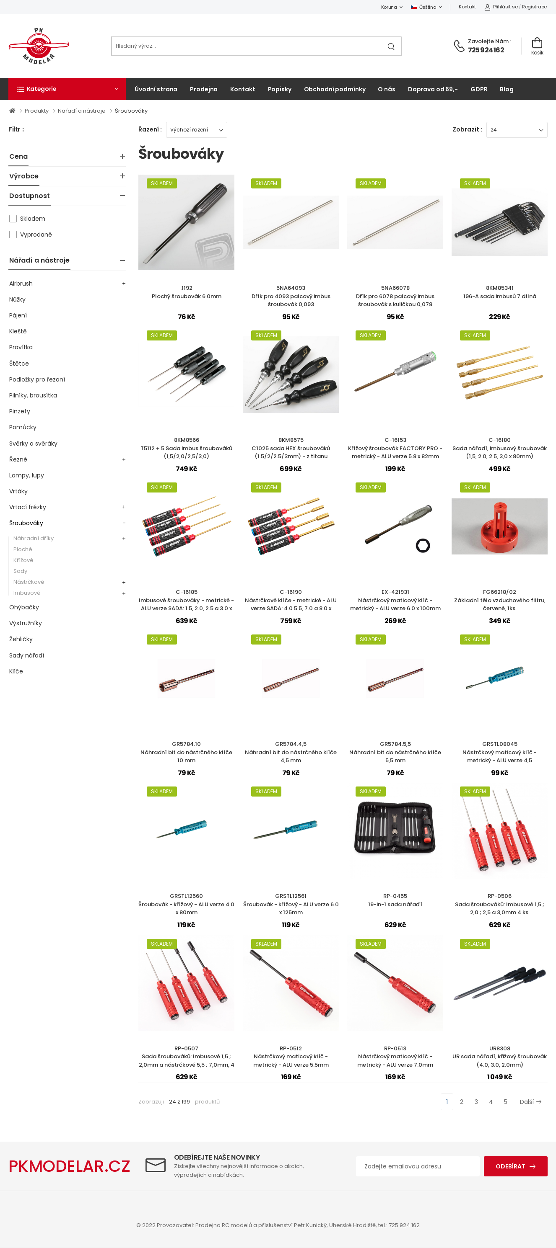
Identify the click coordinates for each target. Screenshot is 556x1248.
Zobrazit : (467, 129)
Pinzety (19, 411)
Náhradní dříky (33, 538)
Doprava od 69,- (433, 89)
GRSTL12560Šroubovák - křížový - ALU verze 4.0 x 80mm (186, 904)
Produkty (37, 111)
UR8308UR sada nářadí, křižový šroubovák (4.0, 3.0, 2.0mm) (499, 1056)
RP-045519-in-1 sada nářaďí (395, 900)
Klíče (16, 671)
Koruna (389, 7)
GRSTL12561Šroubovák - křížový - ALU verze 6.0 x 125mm (291, 904)
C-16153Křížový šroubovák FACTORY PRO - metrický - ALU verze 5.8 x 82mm (395, 448)
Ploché (22, 549)
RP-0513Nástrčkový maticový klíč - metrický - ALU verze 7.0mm (395, 1056)
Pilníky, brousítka (33, 395)
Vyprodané (36, 234)
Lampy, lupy (26, 475)
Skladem (32, 218)
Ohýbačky (24, 607)
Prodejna (204, 89)
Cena (18, 156)
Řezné (18, 459)
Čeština (423, 7)
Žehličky (21, 639)
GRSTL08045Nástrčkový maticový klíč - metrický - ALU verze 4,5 (499, 752)
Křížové (23, 560)
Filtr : (15, 129)
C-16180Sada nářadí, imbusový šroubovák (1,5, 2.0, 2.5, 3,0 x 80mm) (499, 448)
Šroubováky (131, 111)
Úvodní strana (156, 89)
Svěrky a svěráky (33, 443)
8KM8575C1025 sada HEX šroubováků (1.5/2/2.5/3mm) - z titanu (291, 448)
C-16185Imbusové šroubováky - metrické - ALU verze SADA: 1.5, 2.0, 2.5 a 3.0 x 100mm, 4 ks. (186, 604)
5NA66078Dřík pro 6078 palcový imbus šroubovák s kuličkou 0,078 (395, 296)
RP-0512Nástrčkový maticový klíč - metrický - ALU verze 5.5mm (291, 1056)
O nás (386, 89)
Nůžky (17, 299)
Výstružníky (25, 623)
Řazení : (150, 129)
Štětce (19, 363)
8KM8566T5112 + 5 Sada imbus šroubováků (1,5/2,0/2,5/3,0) (186, 448)
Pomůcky (22, 427)
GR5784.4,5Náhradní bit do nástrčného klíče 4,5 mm (291, 752)
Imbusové (27, 593)
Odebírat (510, 1166)
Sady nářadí (26, 655)
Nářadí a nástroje (82, 111)
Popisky (279, 89)
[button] (67, 89)
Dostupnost (29, 196)
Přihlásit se (500, 6)
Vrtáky (18, 491)
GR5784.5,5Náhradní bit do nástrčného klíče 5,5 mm (395, 752)
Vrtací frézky (27, 507)
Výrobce (24, 176)
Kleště (18, 331)
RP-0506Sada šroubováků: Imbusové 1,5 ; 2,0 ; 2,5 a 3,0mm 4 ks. (499, 904)
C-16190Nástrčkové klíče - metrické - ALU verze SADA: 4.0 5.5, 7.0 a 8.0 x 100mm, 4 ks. (291, 604)
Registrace (534, 6)
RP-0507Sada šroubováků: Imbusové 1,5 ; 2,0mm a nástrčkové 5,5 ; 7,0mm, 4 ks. (186, 1060)
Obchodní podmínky (335, 89)
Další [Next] (531, 1102)
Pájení (18, 315)
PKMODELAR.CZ (69, 1166)
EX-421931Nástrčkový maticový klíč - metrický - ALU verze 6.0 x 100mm (395, 600)
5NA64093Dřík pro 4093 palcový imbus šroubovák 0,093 (291, 296)
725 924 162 (486, 50)
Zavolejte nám (488, 41)
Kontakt (467, 6)
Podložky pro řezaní (37, 379)
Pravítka (21, 347)
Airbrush (21, 283)
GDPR (479, 89)
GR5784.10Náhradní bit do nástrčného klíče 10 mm (186, 752)
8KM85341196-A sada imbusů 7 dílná (499, 292)
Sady (20, 571)
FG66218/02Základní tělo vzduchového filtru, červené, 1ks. (500, 600)
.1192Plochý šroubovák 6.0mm (186, 292)
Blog (507, 89)
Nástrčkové (28, 582)
